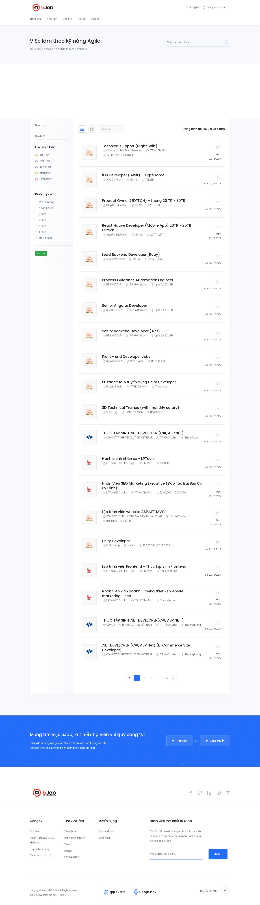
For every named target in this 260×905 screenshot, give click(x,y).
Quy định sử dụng (39, 849)
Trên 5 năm (45, 237)
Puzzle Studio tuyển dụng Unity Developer (139, 382)
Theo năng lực (166, 600)
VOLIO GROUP (112, 179)
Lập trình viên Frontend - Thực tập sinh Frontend (144, 566)
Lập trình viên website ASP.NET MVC (133, 511)
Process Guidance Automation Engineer (137, 280)
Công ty (67, 18)
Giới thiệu (35, 831)
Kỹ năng (48, 48)
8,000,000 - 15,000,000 (117, 521)
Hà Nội (131, 179)
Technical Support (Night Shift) (129, 146)
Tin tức (81, 18)
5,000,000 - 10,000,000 (171, 492)
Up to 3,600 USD (161, 310)
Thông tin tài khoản (215, 7)
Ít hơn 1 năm (46, 208)
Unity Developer (116, 541)
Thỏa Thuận (153, 259)
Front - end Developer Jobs (126, 356)
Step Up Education (114, 205)
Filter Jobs (41, 254)
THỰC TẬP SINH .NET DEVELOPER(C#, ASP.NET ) (143, 620)
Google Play (147, 891)
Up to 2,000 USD (161, 284)
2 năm (42, 213)
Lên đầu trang (215, 891)
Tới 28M (147, 179)
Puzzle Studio (112, 386)
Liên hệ (95, 18)
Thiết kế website (39, 895)
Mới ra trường (46, 202)
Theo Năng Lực (166, 571)
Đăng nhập (104, 838)
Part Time (44, 161)
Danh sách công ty (74, 838)
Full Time (44, 155)
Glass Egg (109, 412)
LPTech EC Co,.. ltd (114, 463)
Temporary (45, 178)
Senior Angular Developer (124, 305)
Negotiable (154, 412)
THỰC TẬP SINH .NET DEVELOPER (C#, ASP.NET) (143, 433)
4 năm (42, 225)
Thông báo (190, 7)
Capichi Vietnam (113, 259)
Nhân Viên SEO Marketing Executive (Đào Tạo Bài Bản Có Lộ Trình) (152, 485)
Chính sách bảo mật (41, 855)
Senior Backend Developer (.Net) (131, 331)
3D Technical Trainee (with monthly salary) (140, 407)
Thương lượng (190, 624)
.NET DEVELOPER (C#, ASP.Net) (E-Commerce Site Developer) (146, 647)
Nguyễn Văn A (112, 361)
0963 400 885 (72, 857)
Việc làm (52, 18)
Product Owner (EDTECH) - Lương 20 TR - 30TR (143, 200)
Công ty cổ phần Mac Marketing (122, 150)
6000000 (163, 463)
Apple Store (117, 891)
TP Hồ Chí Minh (156, 150)
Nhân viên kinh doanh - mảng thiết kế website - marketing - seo (144, 593)
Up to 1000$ (156, 361)
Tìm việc (181, 741)
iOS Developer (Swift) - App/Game (133, 175)
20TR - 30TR (155, 205)
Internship (44, 172)
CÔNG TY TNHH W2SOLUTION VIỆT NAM (127, 437)
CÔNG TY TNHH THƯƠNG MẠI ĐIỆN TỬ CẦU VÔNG (132, 516)
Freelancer (45, 167)
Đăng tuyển (217, 741)
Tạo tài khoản (106, 831)
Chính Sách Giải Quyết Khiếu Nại (42, 840)
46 (167, 678)
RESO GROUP (112, 284)
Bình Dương (134, 361)
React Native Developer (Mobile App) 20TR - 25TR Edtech (146, 227)
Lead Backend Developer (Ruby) (131, 254)
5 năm (42, 231)
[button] (111, 129)
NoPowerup (111, 545)
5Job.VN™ (47, 890)
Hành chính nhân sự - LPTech (128, 458)
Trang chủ (36, 18)
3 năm (42, 219)
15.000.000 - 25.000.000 (154, 545)
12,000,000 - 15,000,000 (118, 155)
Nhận (218, 854)
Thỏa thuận (159, 386)
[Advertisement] (130, 91)
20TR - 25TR (155, 234)
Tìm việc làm (71, 831)
